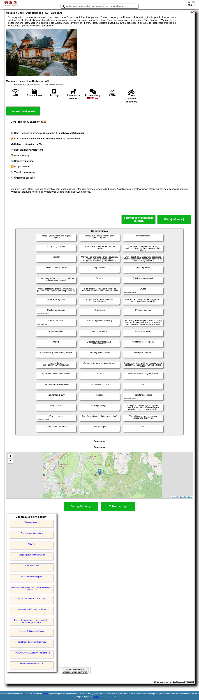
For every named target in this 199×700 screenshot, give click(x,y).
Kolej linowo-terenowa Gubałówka (32, 642)
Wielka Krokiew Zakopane (31, 577)
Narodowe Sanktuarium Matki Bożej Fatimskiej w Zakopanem (32, 588)
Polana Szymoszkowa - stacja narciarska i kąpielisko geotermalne (31, 621)
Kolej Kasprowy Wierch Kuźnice (32, 555)
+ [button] (10, 456)
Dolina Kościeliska (31, 566)
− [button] (10, 461)
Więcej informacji (174, 219)
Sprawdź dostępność (23, 111)
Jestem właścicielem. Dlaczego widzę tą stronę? (75, 670)
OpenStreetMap (186, 497)
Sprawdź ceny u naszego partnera (138, 219)
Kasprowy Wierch (31, 522)
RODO (96, 696)
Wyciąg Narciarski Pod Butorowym (31, 598)
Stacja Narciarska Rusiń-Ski (31, 664)
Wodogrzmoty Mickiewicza (32, 533)
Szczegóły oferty (81, 506)
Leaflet (174, 497)
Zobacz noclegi (118, 506)
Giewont (31, 544)
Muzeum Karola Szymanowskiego (32, 609)
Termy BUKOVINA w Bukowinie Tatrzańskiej (32, 653)
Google (45, 693)
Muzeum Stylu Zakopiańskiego (31, 631)
